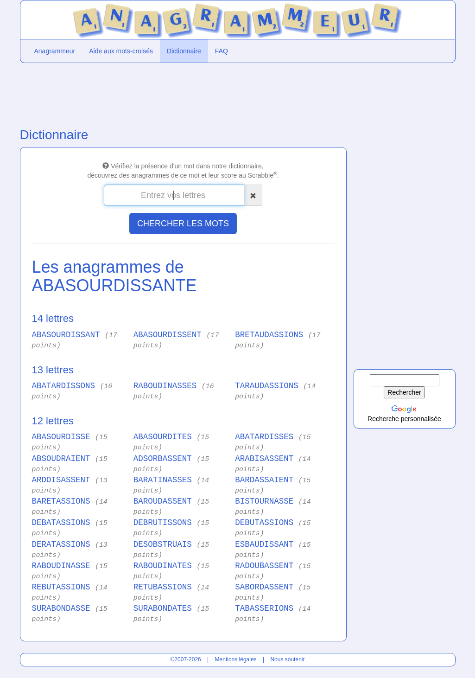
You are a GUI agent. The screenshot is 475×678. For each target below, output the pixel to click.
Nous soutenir (287, 659)
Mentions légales (236, 659)
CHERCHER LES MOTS (183, 223)
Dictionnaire (184, 51)
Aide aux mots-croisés (121, 51)
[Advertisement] (182, 93)
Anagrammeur (55, 51)
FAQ (221, 51)
